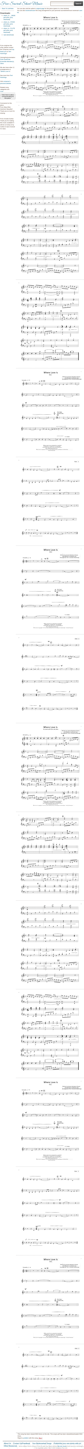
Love (1, 91)
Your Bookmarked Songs (42, 1443)
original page (40, 8)
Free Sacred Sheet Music (22, 3)
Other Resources (10, 1446)
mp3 (5, 35)
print (11, 17)
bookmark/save (30, 10)
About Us (7, 1443)
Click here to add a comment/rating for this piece (8, 96)
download (7, 19)
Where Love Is (5, 71)
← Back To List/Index (7, 8)
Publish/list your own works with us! (67, 1443)
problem (26, 1438)
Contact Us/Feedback (21, 1443)
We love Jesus (62, 1446)
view (7, 17)
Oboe (2, 63)
